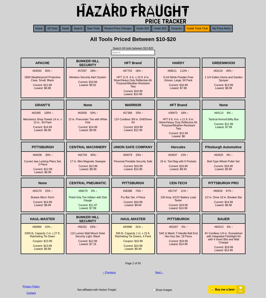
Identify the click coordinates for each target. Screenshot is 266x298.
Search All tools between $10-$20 (133, 48)
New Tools (93, 28)
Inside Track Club (197, 28)
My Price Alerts (222, 28)
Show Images (164, 290)
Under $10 (142, 28)
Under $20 (160, 28)
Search (78, 28)
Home (39, 28)
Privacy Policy (31, 286)
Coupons (176, 28)
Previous (110, 272)
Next (158, 272)
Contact (31, 293)
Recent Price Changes (118, 28)
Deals (65, 28)
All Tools (52, 28)
